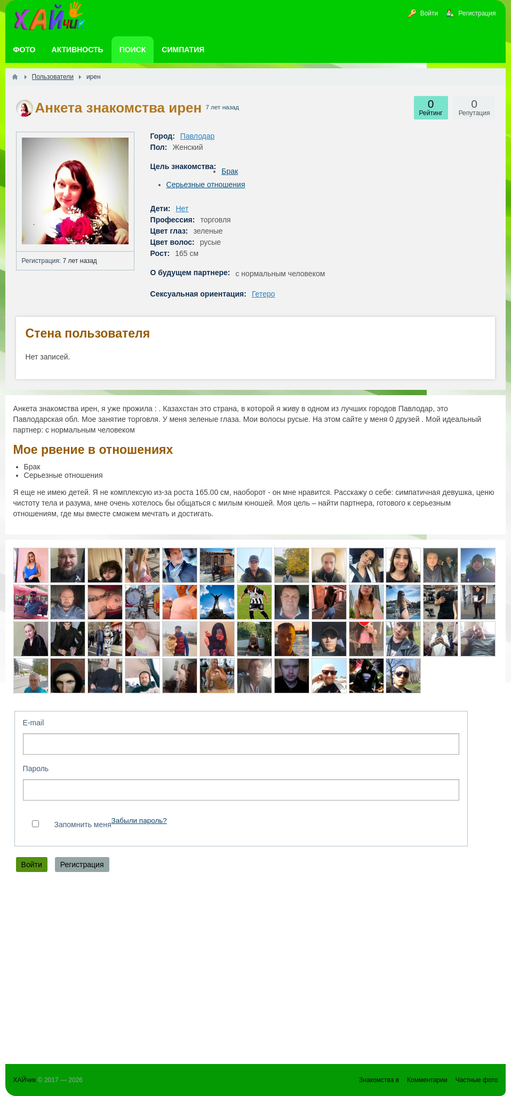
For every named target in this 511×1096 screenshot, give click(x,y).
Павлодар (197, 136)
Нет (181, 208)
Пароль (36, 768)
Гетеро (263, 294)
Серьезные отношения (205, 184)
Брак (229, 171)
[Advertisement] (255, 970)
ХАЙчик (24, 1080)
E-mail (33, 722)
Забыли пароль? (139, 821)
